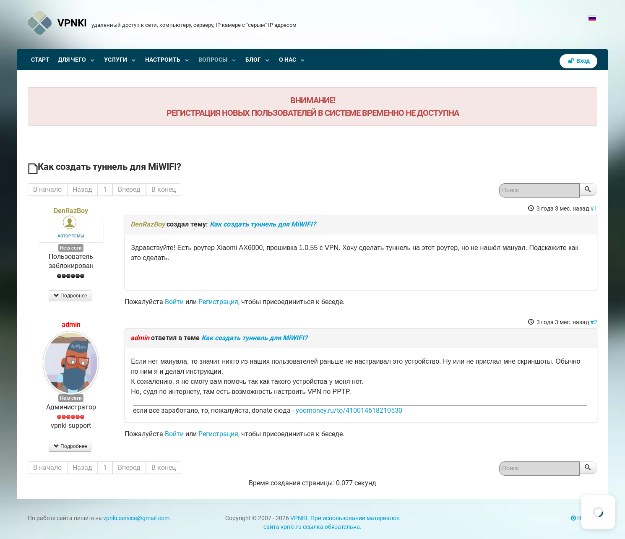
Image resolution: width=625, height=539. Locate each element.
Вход (578, 61)
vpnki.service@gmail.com (136, 518)
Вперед (129, 189)
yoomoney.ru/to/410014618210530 (349, 410)
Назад (82, 189)
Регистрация (218, 302)
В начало (47, 189)
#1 (593, 208)
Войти (174, 302)
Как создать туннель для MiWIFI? (263, 224)
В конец (163, 189)
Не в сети (71, 248)
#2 (593, 322)
